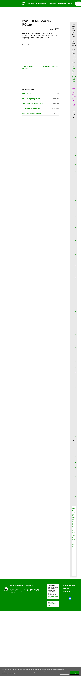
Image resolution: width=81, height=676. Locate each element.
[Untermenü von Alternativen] (66, 3)
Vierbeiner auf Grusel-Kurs (50, 66)
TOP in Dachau (27, 94)
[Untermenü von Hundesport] (56, 3)
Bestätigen (74, 672)
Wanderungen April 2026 (31, 99)
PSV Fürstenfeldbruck (21, 585)
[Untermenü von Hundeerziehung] (46, 3)
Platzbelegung (73, 68)
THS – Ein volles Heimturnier (32, 103)
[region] (40, 671)
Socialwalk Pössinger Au (31, 108)
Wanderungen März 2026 (31, 113)
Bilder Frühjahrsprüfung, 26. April (75, 413)
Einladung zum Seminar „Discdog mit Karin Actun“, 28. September (75, 161)
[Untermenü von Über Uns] (26, 3)
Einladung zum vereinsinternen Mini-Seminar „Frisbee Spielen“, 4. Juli (75, 258)
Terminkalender (74, 79)
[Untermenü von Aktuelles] (34, 3)
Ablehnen (64, 672)
